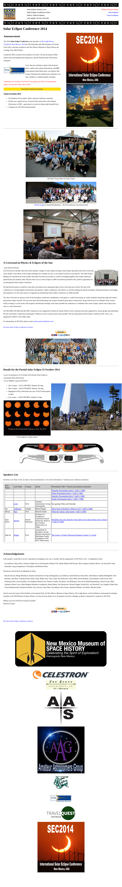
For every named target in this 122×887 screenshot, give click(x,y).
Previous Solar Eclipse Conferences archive (18, 327)
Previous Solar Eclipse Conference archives (18, 621)
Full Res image (39, 205)
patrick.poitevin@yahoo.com (44, 321)
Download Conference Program (32, 89)
